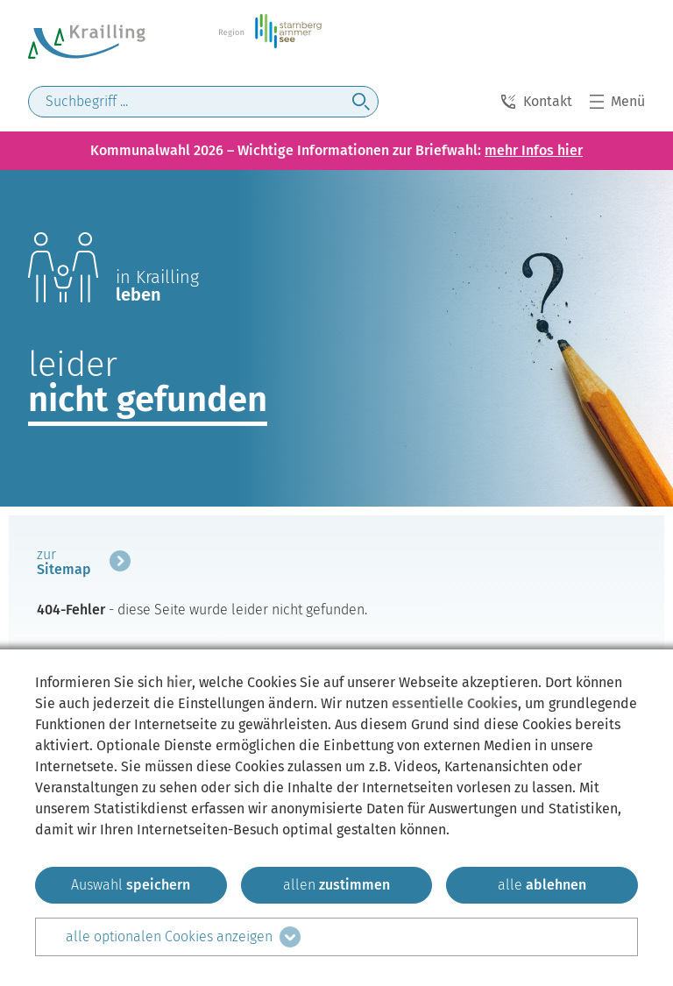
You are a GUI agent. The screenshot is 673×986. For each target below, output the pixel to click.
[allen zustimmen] (337, 885)
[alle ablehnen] (542, 885)
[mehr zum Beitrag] (84, 564)
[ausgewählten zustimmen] (131, 885)
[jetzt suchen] (361, 102)
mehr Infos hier (534, 150)
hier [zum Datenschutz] (179, 682)
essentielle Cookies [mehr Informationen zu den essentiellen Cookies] (455, 703)
